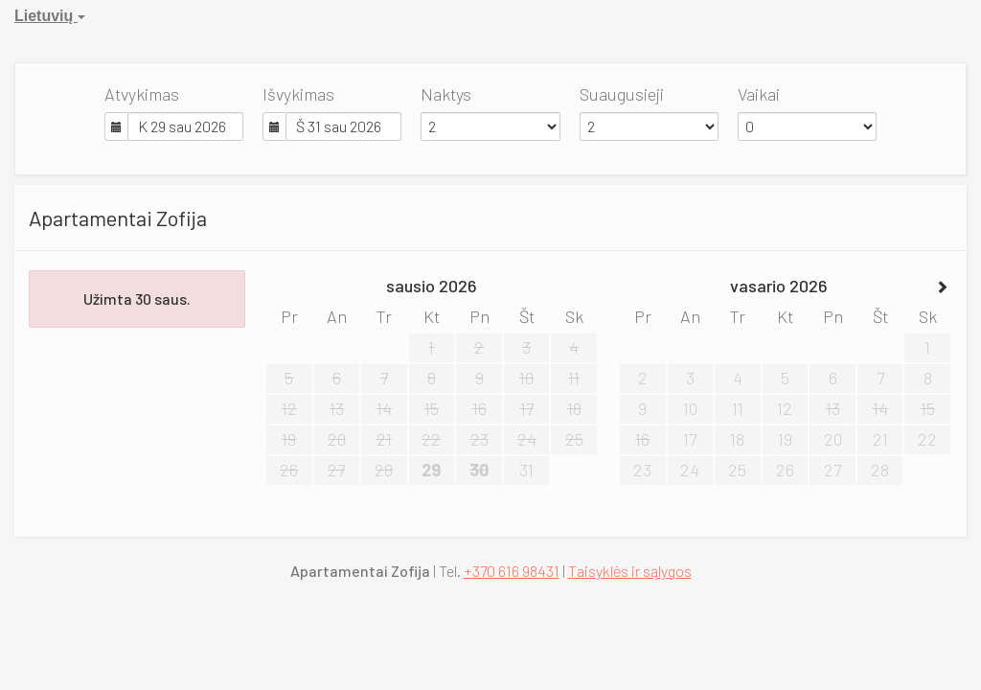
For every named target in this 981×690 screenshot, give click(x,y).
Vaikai (759, 93)
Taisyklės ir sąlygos (630, 571)
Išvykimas (298, 93)
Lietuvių (49, 16)
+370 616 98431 (511, 571)
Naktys (446, 93)
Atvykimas (141, 93)
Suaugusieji (622, 93)
